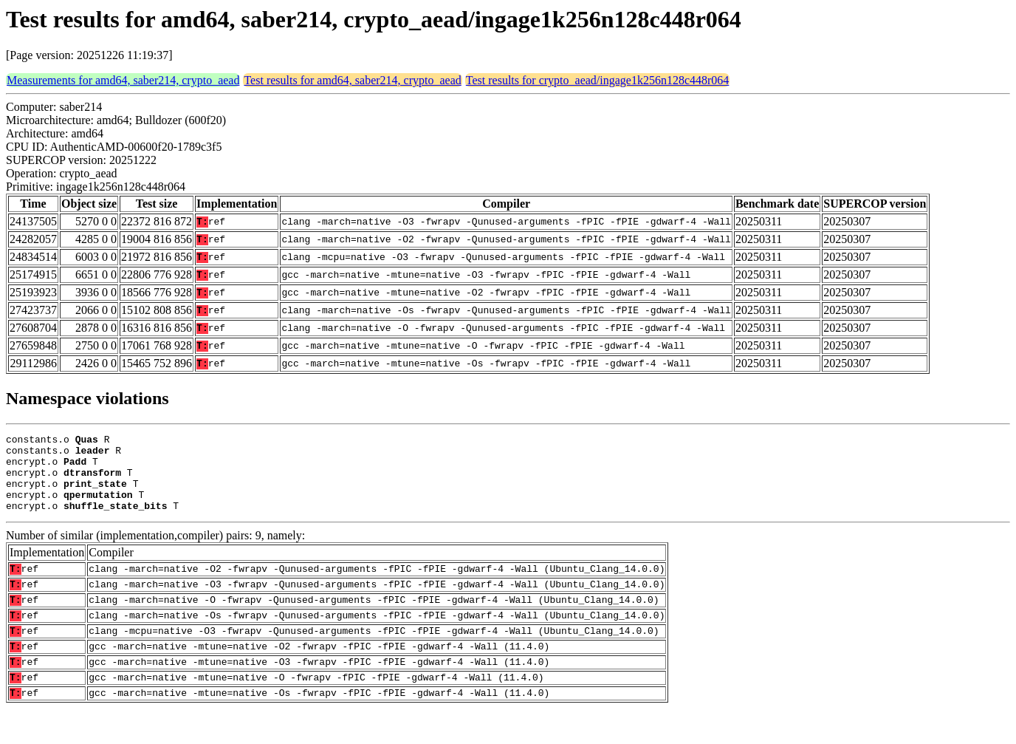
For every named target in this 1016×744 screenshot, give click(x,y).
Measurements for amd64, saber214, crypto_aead (123, 80)
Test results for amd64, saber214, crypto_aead (352, 80)
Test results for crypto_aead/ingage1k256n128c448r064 (598, 80)
